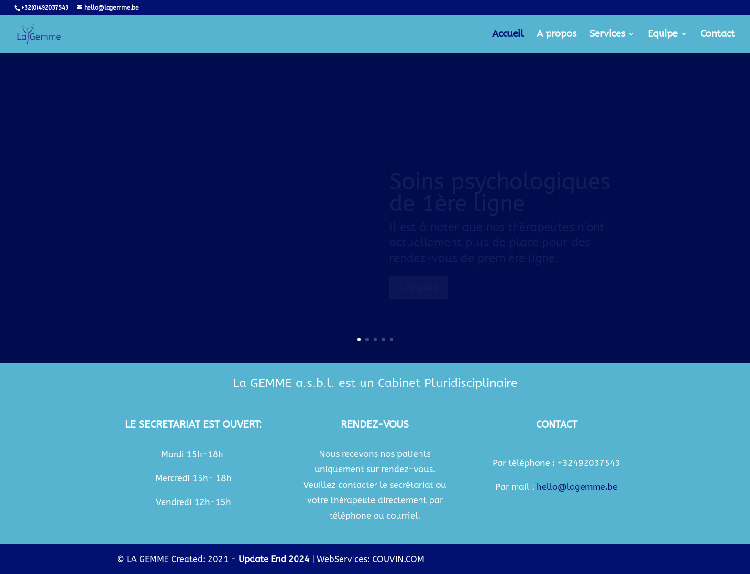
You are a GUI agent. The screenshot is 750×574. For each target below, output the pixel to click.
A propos (556, 35)
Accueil (508, 35)
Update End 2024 (274, 559)
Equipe (663, 35)
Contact (717, 35)
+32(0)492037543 (44, 7)
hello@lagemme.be (577, 487)
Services (607, 35)
